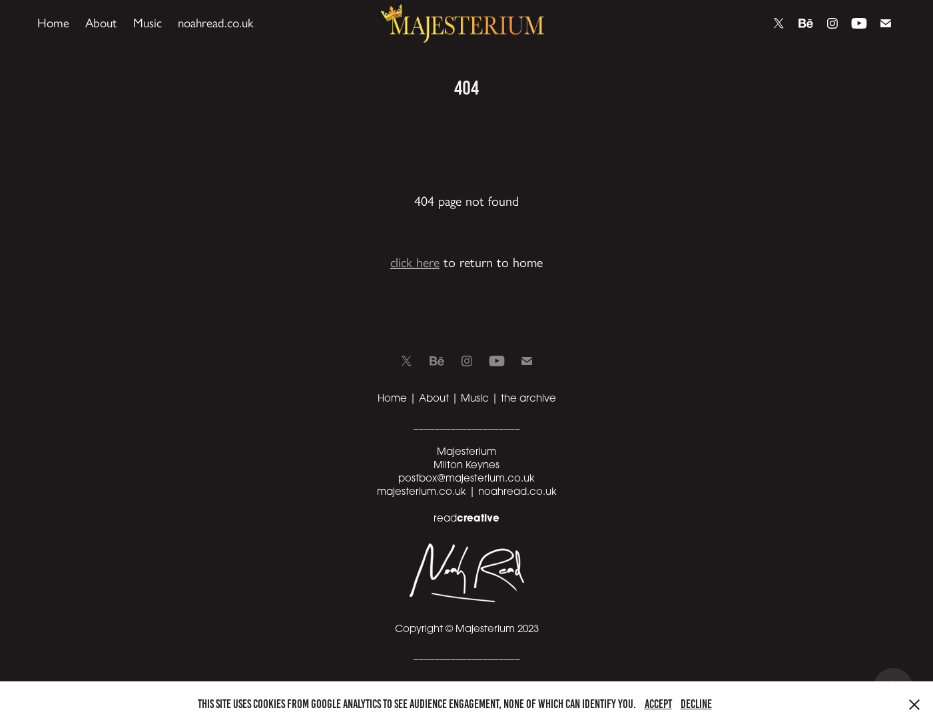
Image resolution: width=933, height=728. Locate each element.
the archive (528, 398)
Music (147, 23)
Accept (658, 704)
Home (53, 23)
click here (415, 262)
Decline (696, 704)
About (101, 23)
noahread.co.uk (216, 23)
